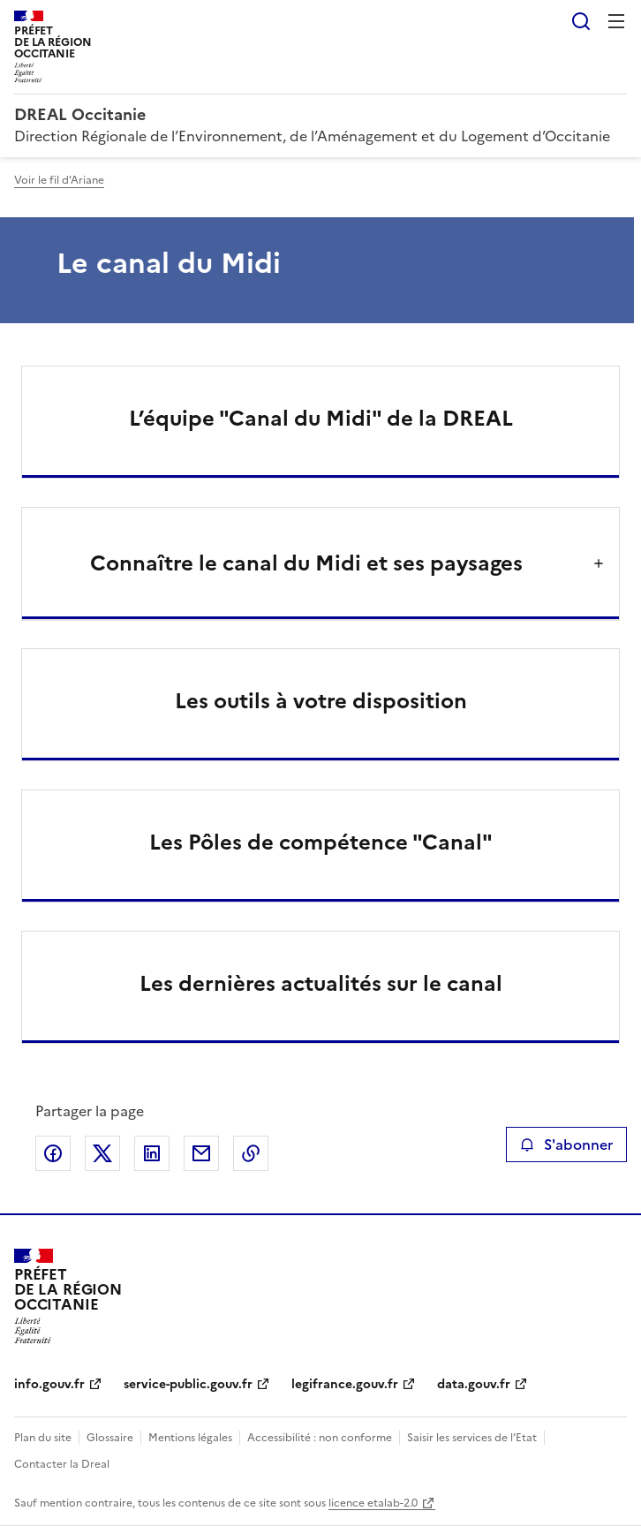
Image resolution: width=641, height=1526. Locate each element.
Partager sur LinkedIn (152, 1153)
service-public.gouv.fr (188, 1384)
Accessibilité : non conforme (319, 1438)
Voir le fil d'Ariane (59, 180)
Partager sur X (102, 1153)
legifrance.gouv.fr (344, 1384)
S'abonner (566, 1144)
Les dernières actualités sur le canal (321, 984)
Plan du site (43, 1438)
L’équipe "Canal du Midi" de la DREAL (321, 418)
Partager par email (201, 1153)
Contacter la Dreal (61, 1464)
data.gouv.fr (473, 1384)
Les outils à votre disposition (321, 701)
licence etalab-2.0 (373, 1503)
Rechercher (581, 21)
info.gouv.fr (49, 1384)
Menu (616, 21)
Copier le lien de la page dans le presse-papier (250, 1153)
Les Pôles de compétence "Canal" (321, 842)
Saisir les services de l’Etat (472, 1438)
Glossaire (110, 1438)
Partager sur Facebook (53, 1153)
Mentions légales (190, 1438)
